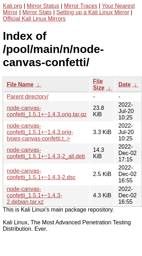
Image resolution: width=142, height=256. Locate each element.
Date (124, 84)
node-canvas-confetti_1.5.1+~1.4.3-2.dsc (41, 174)
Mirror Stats (37, 12)
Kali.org (12, 6)
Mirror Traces (80, 6)
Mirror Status (43, 6)
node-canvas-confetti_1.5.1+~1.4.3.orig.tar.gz (47, 111)
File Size (98, 84)
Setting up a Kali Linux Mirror (92, 12)
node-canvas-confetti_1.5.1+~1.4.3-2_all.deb (46, 153)
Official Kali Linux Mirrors (34, 19)
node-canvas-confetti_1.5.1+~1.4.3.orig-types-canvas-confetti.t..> (40, 132)
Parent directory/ (27, 97)
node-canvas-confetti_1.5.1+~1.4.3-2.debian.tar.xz (34, 195)
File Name (20, 84)
